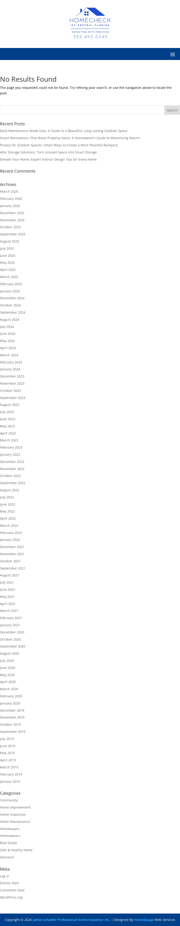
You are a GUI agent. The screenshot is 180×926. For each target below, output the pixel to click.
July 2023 (7, 412)
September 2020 (12, 646)
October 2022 (10, 475)
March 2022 (9, 525)
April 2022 (8, 518)
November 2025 (12, 220)
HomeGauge (144, 919)
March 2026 (9, 191)
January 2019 (10, 781)
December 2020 (12, 632)
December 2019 (12, 710)
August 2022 (9, 490)
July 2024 (7, 326)
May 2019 (7, 753)
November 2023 (12, 383)
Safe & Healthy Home (16, 850)
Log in (4, 876)
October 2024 (10, 305)
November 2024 (12, 298)
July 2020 (7, 660)
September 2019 (12, 731)
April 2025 (8, 269)
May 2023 (7, 426)
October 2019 (10, 724)
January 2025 (10, 291)
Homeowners (10, 835)
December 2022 (12, 461)
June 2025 (7, 255)
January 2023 (10, 454)
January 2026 (10, 206)
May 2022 (7, 511)
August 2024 (9, 319)
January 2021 (10, 625)
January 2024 (10, 369)
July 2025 (7, 248)
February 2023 (11, 447)
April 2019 (8, 760)
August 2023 (9, 404)
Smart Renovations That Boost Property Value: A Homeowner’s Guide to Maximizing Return (70, 138)
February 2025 (11, 284)
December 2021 (12, 547)
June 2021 (7, 589)
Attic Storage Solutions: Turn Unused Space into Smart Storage (48, 152)
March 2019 (9, 767)
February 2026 (11, 198)
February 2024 (11, 362)
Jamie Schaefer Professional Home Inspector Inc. (71, 919)
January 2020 (10, 703)
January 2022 (10, 539)
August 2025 (9, 241)
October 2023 (10, 390)
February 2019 (11, 774)
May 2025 (7, 262)
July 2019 (7, 739)
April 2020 (8, 682)
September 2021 (12, 568)
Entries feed (9, 883)
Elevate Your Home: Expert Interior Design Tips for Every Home (48, 159)
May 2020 (7, 675)
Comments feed (12, 890)
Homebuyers (10, 829)
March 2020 (9, 689)
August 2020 (9, 653)
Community (9, 800)
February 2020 (11, 696)
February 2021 (11, 618)
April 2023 (8, 433)
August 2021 (9, 575)
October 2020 (10, 639)
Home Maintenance (15, 821)
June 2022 (7, 504)
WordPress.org (11, 897)
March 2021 (9, 610)
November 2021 (12, 554)
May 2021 (7, 596)
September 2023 (12, 398)
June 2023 (7, 419)
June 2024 (7, 333)
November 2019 (12, 717)
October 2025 (10, 227)
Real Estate (8, 843)
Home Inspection (13, 814)
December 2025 (12, 213)
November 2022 (12, 469)
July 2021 (7, 582)
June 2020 (7, 667)
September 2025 (12, 234)
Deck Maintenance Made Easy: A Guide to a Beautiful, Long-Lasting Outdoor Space (63, 131)
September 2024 (12, 312)
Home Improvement (15, 807)
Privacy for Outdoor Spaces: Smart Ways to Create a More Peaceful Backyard (59, 145)
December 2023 (12, 376)
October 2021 (10, 561)
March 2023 (9, 440)
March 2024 (9, 355)
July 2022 (7, 497)
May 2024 (7, 341)
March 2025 (9, 277)
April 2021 (8, 604)
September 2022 (12, 483)
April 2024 (8, 348)
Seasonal (7, 857)
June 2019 (7, 746)
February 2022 (11, 532)
